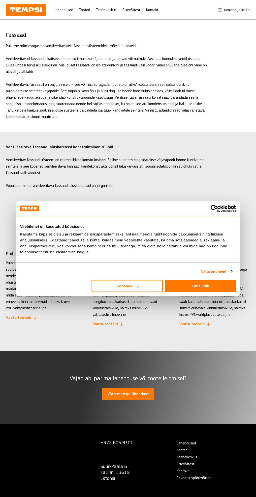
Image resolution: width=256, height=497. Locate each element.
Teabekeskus (106, 9)
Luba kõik (200, 286)
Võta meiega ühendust (128, 393)
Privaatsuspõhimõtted (194, 477)
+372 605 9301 (116, 442)
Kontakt (152, 9)
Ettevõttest (131, 9)
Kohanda (127, 286)
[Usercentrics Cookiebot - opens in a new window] (214, 208)
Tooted (84, 9)
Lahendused (63, 9)
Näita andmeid (213, 271)
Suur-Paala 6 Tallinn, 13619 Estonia (114, 472)
